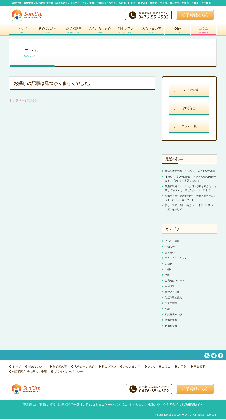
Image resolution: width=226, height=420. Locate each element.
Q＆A (151, 367)
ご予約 (182, 367)
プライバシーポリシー (68, 372)
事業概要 (199, 367)
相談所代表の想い (174, 315)
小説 (167, 309)
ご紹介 (168, 270)
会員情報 (170, 287)
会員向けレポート (174, 281)
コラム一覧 (189, 127)
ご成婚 (168, 264)
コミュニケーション (176, 259)
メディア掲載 (189, 91)
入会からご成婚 (100, 32)
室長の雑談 (171, 304)
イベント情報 (172, 242)
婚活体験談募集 (173, 298)
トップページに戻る (23, 101)
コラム (204, 32)
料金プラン (126, 32)
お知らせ (170, 247)
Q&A (177, 32)
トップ (22, 32)
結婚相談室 (74, 32)
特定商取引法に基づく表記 (29, 372)
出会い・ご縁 (172, 292)
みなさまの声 (152, 32)
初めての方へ (48, 32)
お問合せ (189, 109)
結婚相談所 (171, 326)
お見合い (170, 253)
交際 (167, 275)
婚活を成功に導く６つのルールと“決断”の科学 (190, 172)
